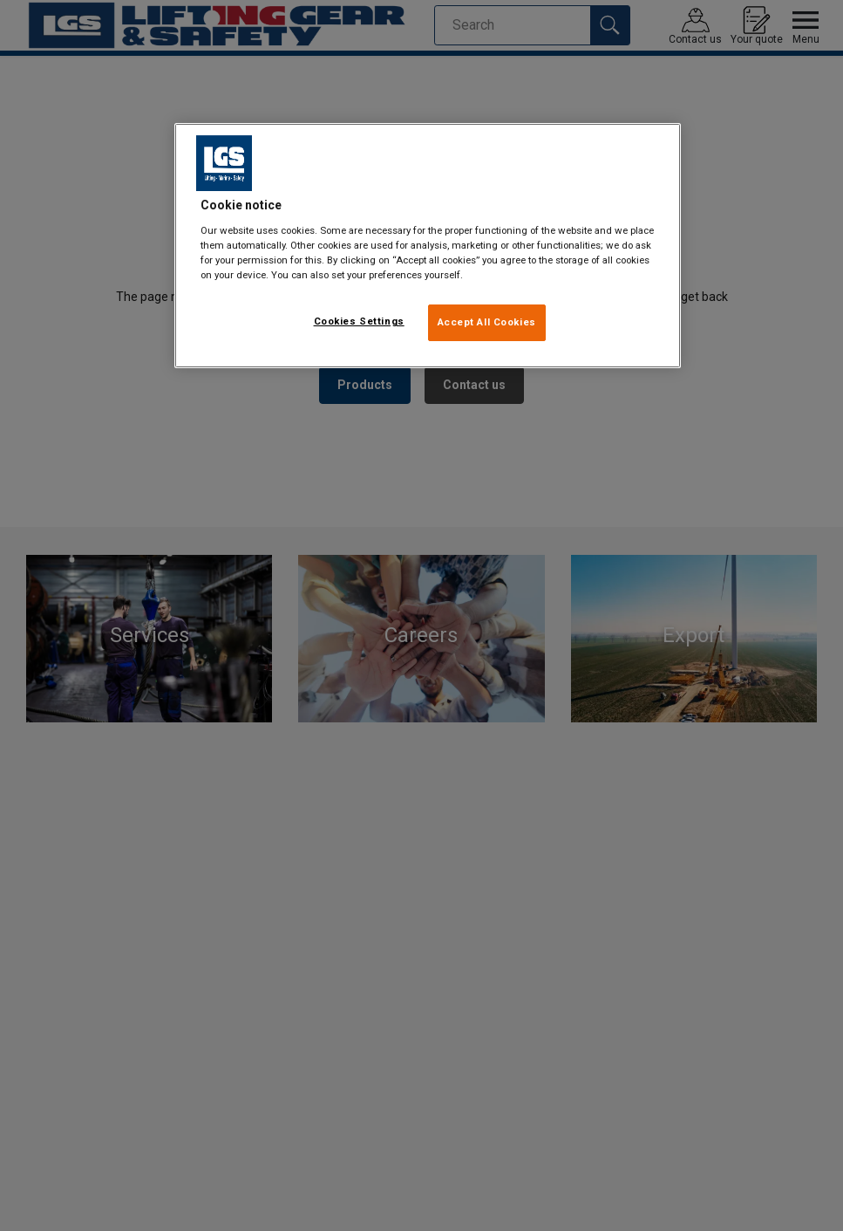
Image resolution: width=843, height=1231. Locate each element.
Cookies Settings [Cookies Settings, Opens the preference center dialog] (359, 321)
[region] (427, 245)
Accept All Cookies (487, 322)
